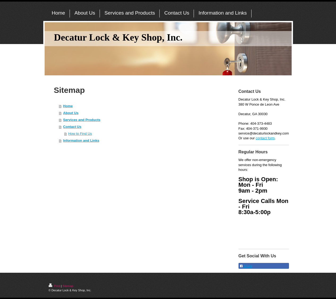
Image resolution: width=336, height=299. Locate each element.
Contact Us (72, 127)
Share (246, 266)
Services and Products (81, 120)
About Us (71, 113)
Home (68, 106)
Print (55, 286)
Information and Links (81, 140)
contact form (265, 138)
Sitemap (67, 286)
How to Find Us (80, 134)
